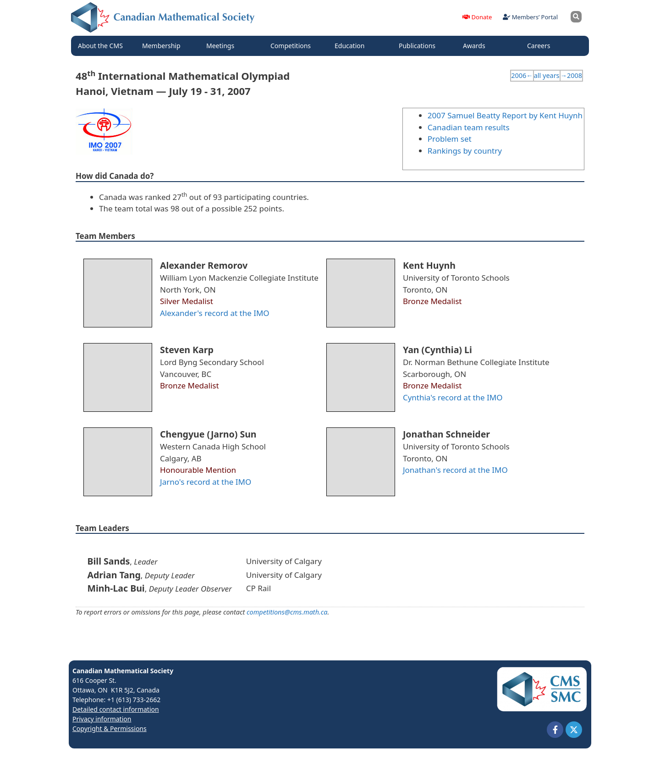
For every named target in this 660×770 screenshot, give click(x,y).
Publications (419, 45)
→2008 (571, 75)
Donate (477, 17)
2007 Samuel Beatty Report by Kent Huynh (505, 115)
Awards (476, 45)
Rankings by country (465, 150)
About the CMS (102, 45)
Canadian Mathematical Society (122, 670)
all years (547, 75)
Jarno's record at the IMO (205, 481)
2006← (522, 75)
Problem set (450, 138)
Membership (163, 45)
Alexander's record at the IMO (215, 313)
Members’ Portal (530, 17)
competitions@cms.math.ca (287, 612)
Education (352, 45)
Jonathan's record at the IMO (455, 470)
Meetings (222, 45)
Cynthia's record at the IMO (453, 397)
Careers (541, 45)
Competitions (292, 45)
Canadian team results (469, 127)
